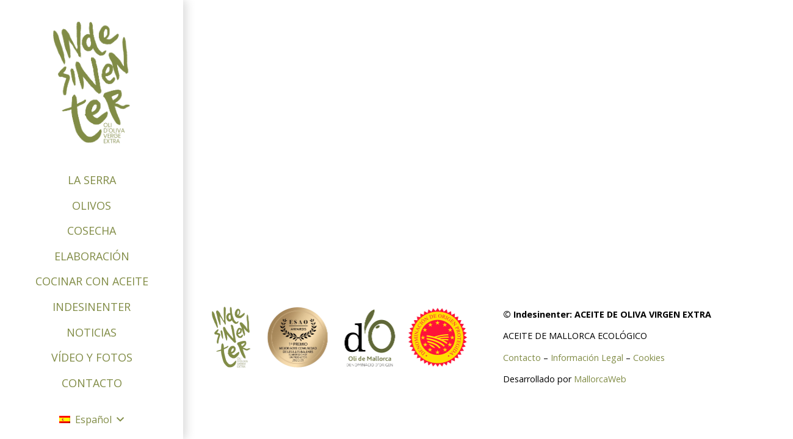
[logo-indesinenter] (91, 82)
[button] (91, 419)
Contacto (522, 357)
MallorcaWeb (600, 379)
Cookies (649, 357)
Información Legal (587, 357)
